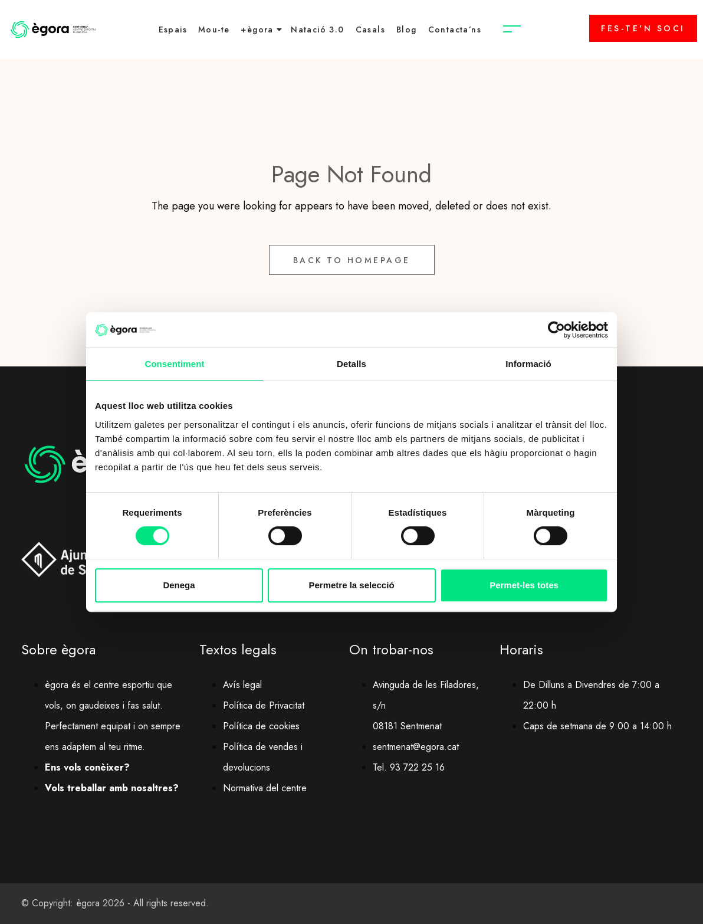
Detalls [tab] (351, 364)
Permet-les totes (524, 585)
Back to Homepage (351, 260)
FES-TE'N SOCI (643, 28)
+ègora (257, 29)
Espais (173, 29)
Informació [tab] (528, 364)
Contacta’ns (454, 29)
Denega (179, 585)
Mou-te (213, 29)
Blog (406, 29)
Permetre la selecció (351, 585)
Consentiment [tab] (174, 364)
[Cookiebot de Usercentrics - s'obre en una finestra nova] (556, 330)
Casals (370, 29)
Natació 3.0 (317, 29)
